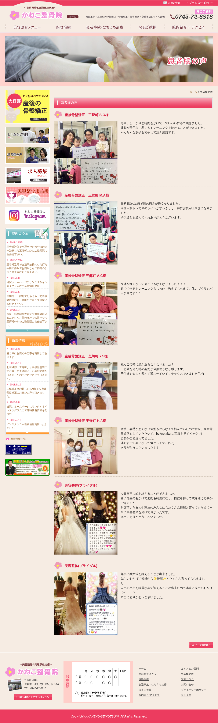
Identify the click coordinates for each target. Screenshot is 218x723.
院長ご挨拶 (145, 689)
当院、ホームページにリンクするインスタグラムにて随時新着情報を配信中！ (27, 410)
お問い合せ (187, 684)
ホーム (193, 92)
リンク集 (186, 695)
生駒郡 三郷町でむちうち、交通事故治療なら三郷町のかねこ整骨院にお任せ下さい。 (27, 300)
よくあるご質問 (190, 668)
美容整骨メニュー (149, 674)
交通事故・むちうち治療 (153, 684)
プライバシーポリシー (193, 689)
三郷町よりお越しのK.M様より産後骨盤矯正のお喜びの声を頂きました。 (27, 392)
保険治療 (144, 679)
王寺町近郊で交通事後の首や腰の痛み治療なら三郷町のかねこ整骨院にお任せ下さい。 (27, 250)
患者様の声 (187, 674)
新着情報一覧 (18, 438)
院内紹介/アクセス (149, 695)
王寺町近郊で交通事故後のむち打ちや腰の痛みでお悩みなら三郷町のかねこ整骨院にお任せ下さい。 (27, 268)
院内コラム (187, 679)
